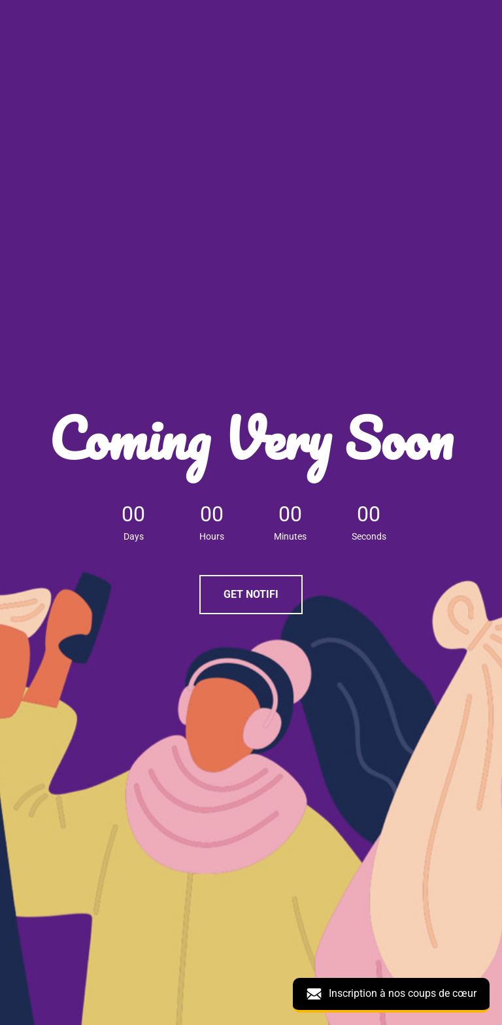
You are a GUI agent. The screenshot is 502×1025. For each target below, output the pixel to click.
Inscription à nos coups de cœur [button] (391, 994)
